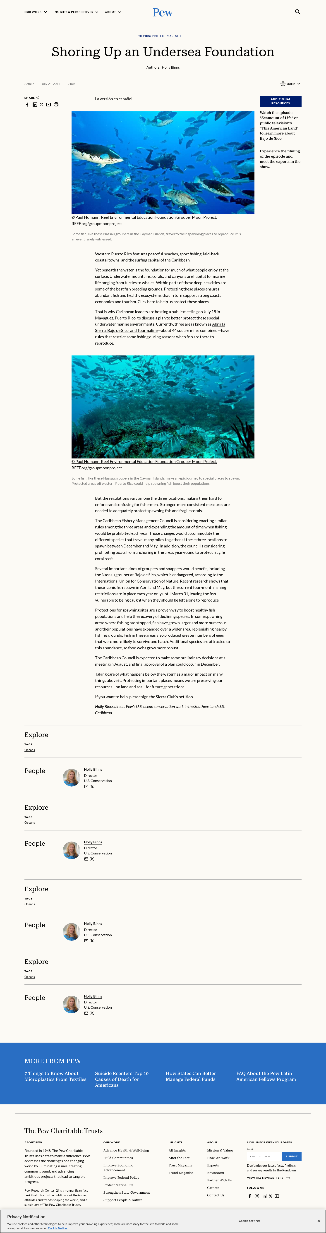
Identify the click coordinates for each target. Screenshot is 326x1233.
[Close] (319, 1221)
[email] (86, 786)
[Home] (63, 1130)
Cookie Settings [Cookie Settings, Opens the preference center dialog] (249, 1221)
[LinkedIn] (264, 1195)
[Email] (264, 1156)
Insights (175, 1142)
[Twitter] (271, 1196)
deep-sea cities (207, 282)
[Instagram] (257, 1195)
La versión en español (113, 98)
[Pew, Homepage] (163, 11)
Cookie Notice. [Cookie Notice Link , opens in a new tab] (57, 1228)
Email (250, 1149)
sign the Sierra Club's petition (167, 695)
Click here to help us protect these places (173, 301)
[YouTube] (277, 1195)
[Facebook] (249, 1195)
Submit (292, 1156)
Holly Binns (93, 769)
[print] (56, 104)
